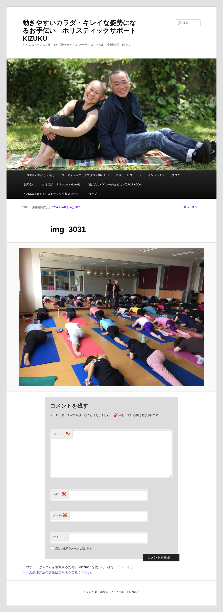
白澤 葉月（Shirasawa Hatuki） (62, 184)
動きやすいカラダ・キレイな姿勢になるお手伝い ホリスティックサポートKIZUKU (79, 30)
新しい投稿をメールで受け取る (73, 548)
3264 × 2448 (59, 207)
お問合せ (29, 184)
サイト (57, 537)
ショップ (91, 193)
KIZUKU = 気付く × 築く (39, 175)
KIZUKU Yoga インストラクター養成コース (51, 193)
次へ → (196, 206)
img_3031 (75, 207)
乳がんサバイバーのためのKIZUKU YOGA (115, 184)
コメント (61, 434)
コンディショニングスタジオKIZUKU (85, 175)
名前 (59, 494)
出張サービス (123, 175)
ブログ (176, 175)
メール (60, 515)
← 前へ (184, 206)
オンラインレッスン (152, 175)
